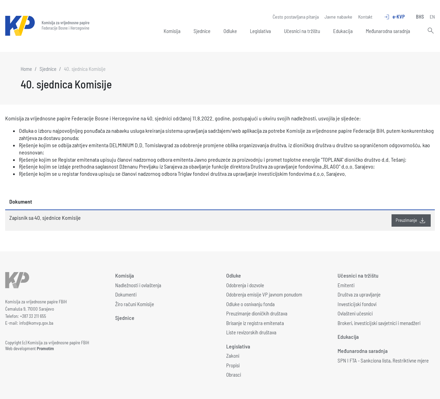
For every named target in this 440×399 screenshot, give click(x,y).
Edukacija (343, 31)
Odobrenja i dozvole (245, 285)
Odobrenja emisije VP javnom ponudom (264, 294)
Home (26, 69)
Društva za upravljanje (359, 294)
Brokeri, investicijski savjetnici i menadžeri (379, 323)
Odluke (230, 31)
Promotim (45, 348)
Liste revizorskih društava (251, 332)
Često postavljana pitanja (296, 17)
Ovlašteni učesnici (355, 313)
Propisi (233, 365)
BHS (420, 17)
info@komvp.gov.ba (36, 323)
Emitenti (346, 285)
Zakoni (232, 356)
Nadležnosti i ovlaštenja (138, 285)
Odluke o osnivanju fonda (250, 304)
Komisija (172, 31)
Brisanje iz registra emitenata (255, 323)
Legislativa (260, 31)
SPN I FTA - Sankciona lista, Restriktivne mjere (383, 360)
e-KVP (394, 17)
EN (432, 17)
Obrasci (233, 374)
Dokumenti (125, 294)
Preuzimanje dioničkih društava (256, 313)
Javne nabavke (338, 17)
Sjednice (202, 31)
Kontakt (365, 17)
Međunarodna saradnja (388, 31)
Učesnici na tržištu (302, 31)
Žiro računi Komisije (134, 304)
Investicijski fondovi (357, 304)
